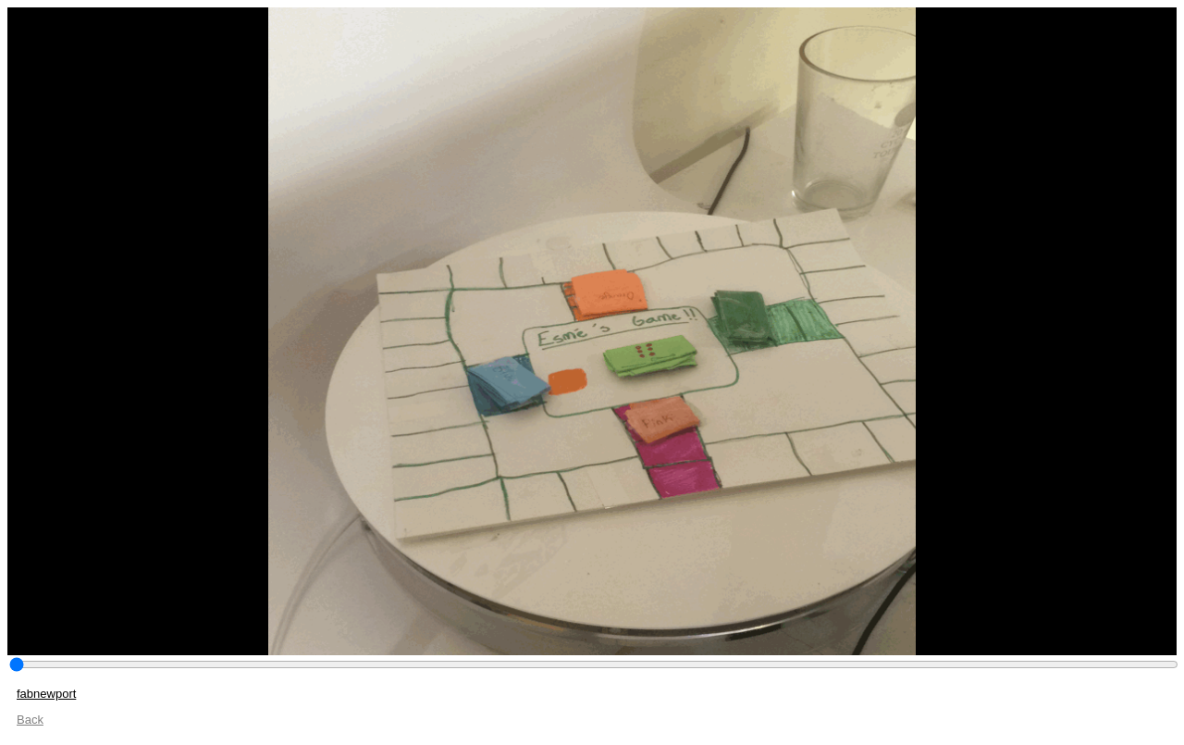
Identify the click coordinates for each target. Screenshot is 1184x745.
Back (30, 719)
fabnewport (46, 694)
